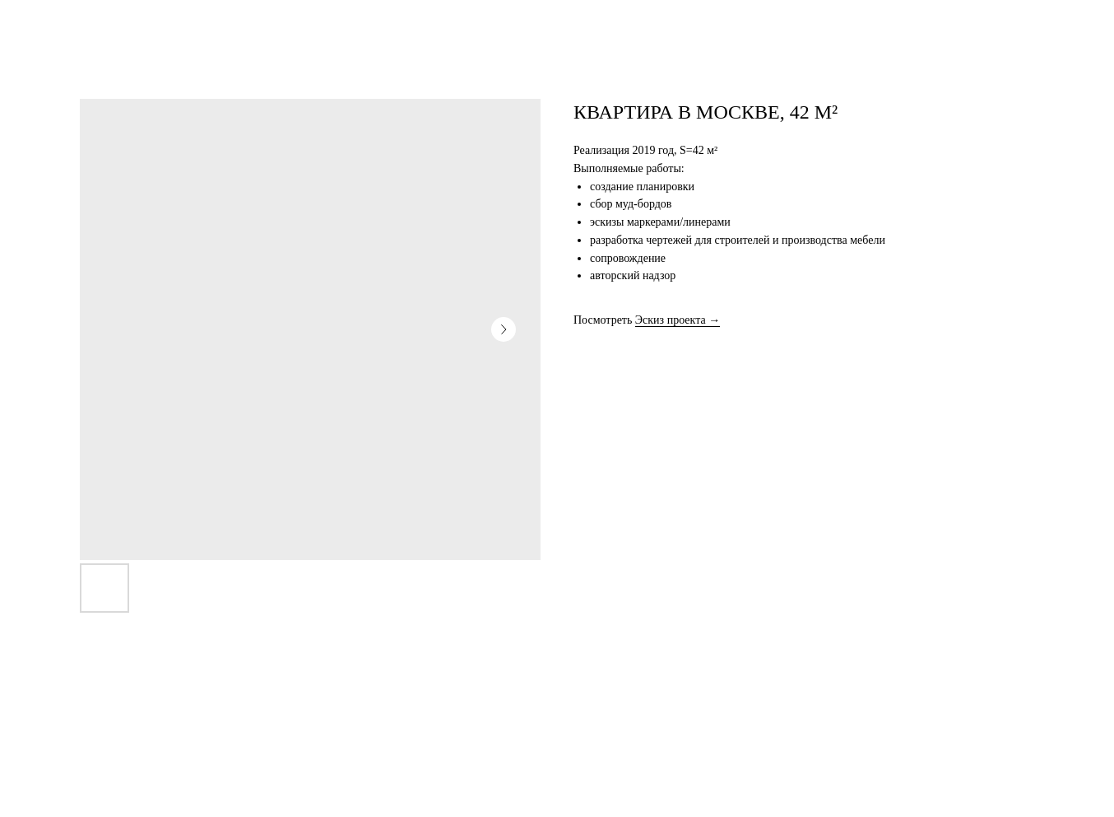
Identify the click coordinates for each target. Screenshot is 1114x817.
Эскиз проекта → (677, 320)
